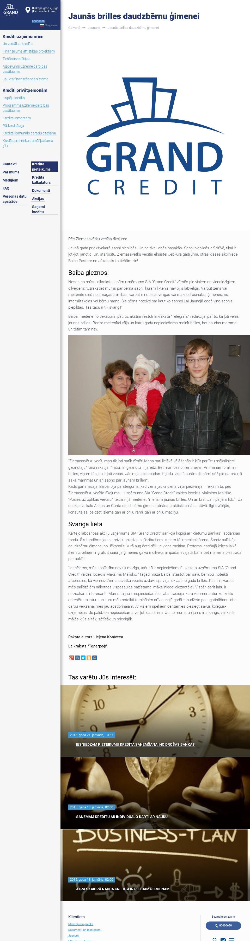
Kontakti (10, 164)
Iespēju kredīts (14, 98)
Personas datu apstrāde (15, 199)
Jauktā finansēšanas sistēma (25, 79)
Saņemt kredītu (38, 209)
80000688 (225, 925)
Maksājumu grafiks (80, 924)
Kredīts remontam (17, 118)
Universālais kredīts (17, 44)
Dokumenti (41, 191)
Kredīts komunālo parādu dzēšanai (30, 133)
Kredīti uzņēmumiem (23, 36)
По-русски (51, 25)
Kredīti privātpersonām (25, 90)
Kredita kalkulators (41, 180)
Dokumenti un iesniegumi (84, 930)
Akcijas (38, 199)
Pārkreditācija (13, 126)
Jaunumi (74, 935)
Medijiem (10, 180)
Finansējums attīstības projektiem (29, 51)
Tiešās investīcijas (16, 59)
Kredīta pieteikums (41, 166)
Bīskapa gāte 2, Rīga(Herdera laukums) (45, 10)
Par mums (11, 172)
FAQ (6, 188)
